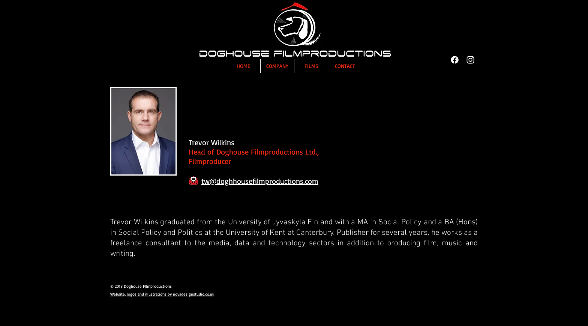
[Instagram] (470, 60)
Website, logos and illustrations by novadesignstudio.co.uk (162, 294)
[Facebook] (455, 60)
